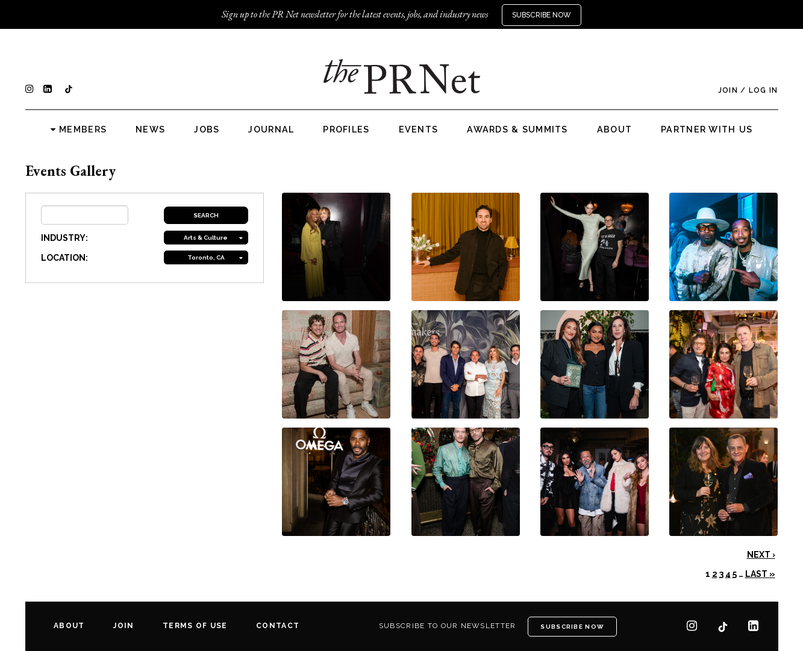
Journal (271, 129)
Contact (277, 625)
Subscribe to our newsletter (447, 625)
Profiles (346, 129)
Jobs (206, 129)
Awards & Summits (517, 129)
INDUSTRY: (64, 238)
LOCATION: (64, 258)
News (150, 129)
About (614, 129)
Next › (761, 554)
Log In (763, 90)
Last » (760, 574)
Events (419, 129)
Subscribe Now (541, 15)
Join (728, 90)
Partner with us (706, 129)
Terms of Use (195, 625)
